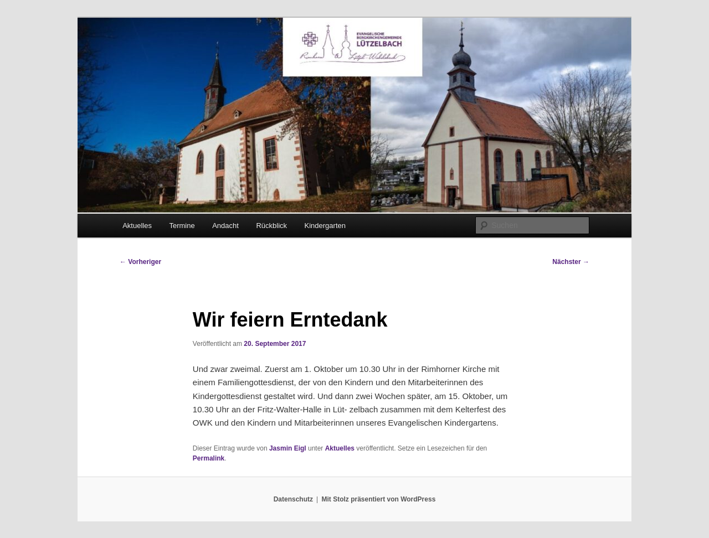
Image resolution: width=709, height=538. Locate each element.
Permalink (208, 458)
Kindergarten (325, 225)
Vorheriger (140, 262)
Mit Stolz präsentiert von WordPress (378, 499)
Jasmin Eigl (287, 448)
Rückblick (271, 225)
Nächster (570, 262)
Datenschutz (293, 499)
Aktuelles (137, 225)
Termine (181, 225)
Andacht (225, 225)
